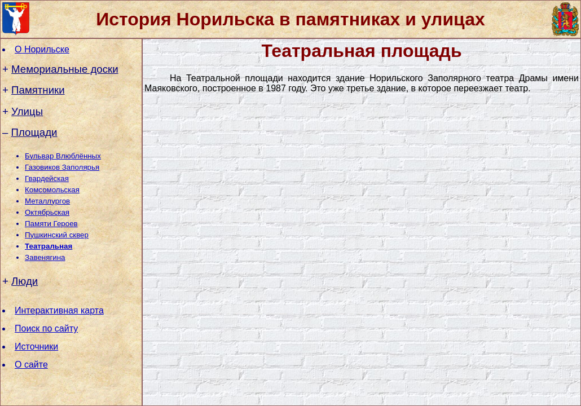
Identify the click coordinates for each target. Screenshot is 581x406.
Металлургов (47, 201)
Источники (36, 346)
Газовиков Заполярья (62, 167)
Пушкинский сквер (57, 235)
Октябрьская (47, 212)
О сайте (31, 364)
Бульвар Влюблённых (63, 156)
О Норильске (42, 49)
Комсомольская (52, 190)
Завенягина (45, 257)
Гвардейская (47, 178)
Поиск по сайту (46, 328)
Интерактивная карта (59, 310)
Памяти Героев (51, 223)
